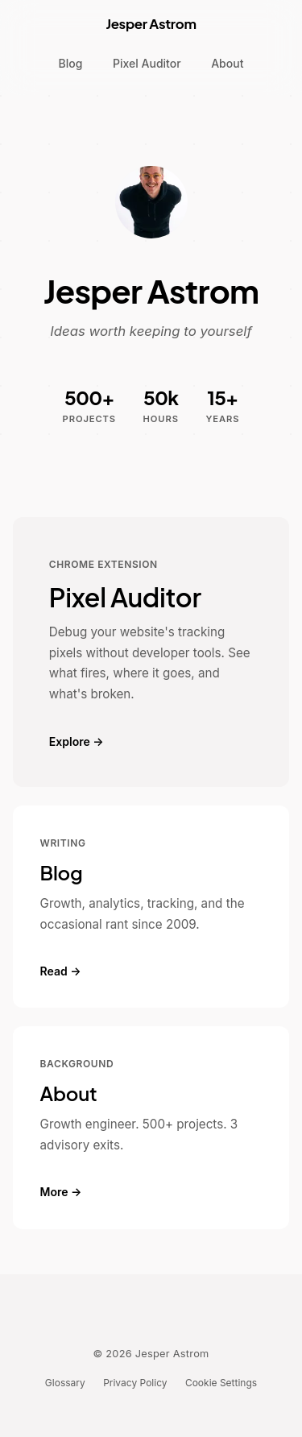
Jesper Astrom (150, 23)
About (227, 63)
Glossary (65, 1383)
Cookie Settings (221, 1383)
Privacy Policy (135, 1383)
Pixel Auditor (147, 63)
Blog (71, 63)
